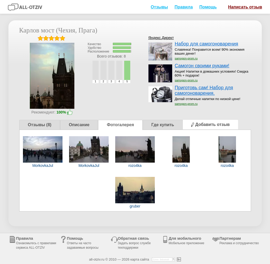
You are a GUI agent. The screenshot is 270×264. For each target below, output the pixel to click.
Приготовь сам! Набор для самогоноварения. (204, 90)
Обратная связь (134, 242)
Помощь (208, 7)
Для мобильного (186, 240)
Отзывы (159, 7)
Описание (79, 124)
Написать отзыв (243, 6)
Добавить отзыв (210, 124)
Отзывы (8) (39, 124)
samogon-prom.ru (186, 58)
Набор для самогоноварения (206, 43)
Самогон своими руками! (202, 65)
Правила (184, 7)
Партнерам (239, 240)
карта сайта (139, 259)
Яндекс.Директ (161, 38)
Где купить (162, 124)
